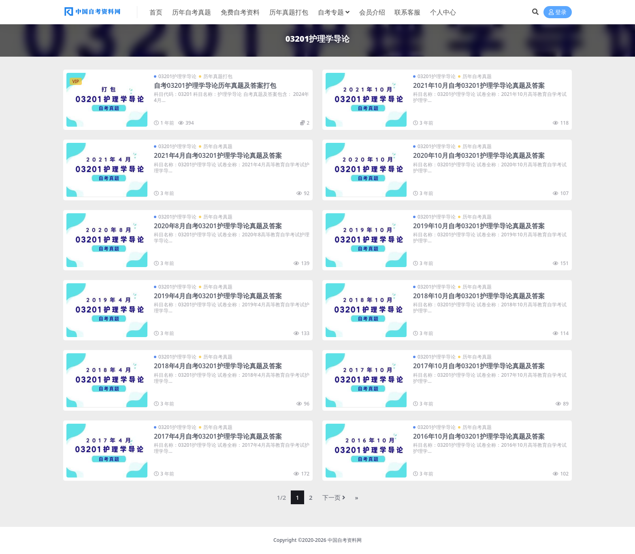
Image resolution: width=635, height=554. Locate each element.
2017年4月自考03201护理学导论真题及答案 (218, 436)
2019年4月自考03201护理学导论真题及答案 (218, 295)
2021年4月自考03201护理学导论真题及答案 (218, 155)
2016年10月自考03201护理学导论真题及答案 (479, 436)
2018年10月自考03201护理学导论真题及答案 (479, 295)
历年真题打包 (217, 76)
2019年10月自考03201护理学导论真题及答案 (479, 225)
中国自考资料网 (345, 540)
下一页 (333, 497)
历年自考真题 (477, 76)
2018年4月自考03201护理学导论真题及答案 (218, 365)
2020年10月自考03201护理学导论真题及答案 (479, 155)
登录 (558, 12)
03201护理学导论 (177, 76)
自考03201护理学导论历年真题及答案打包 (215, 85)
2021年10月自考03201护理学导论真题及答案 (479, 85)
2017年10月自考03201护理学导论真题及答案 (479, 365)
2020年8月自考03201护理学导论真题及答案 (218, 225)
